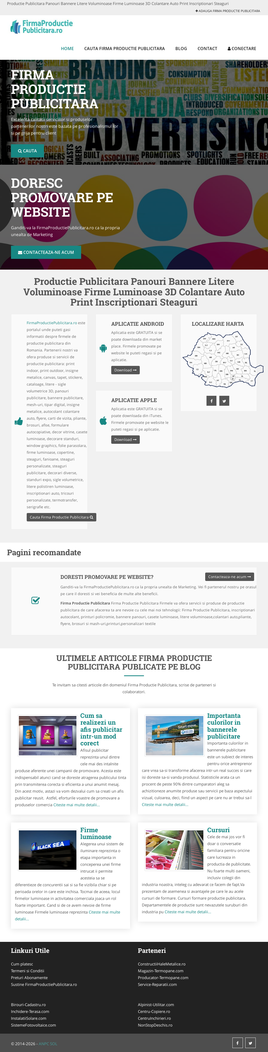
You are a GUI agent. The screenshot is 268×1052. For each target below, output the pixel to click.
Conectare (242, 48)
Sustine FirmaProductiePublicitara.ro (44, 984)
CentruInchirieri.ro (154, 1018)
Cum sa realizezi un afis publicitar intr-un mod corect (101, 729)
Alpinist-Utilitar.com (156, 1004)
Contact (207, 48)
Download (125, 369)
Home (67, 48)
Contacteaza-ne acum (46, 252)
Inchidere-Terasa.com (30, 1011)
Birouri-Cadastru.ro (28, 1004)
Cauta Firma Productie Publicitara (124, 48)
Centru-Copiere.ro (154, 1011)
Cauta (27, 151)
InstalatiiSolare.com (28, 1018)
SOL (53, 1043)
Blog (181, 48)
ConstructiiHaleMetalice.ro (162, 963)
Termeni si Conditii (27, 970)
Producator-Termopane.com (163, 977)
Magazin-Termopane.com (160, 970)
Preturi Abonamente (29, 977)
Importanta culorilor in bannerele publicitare (224, 725)
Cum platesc (22, 963)
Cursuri (218, 830)
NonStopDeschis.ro (155, 1025)
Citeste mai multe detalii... (76, 804)
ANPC (44, 1043)
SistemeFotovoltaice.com (33, 1025)
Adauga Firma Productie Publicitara (228, 11)
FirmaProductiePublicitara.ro (52, 322)
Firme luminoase (95, 833)
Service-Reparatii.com (157, 984)
